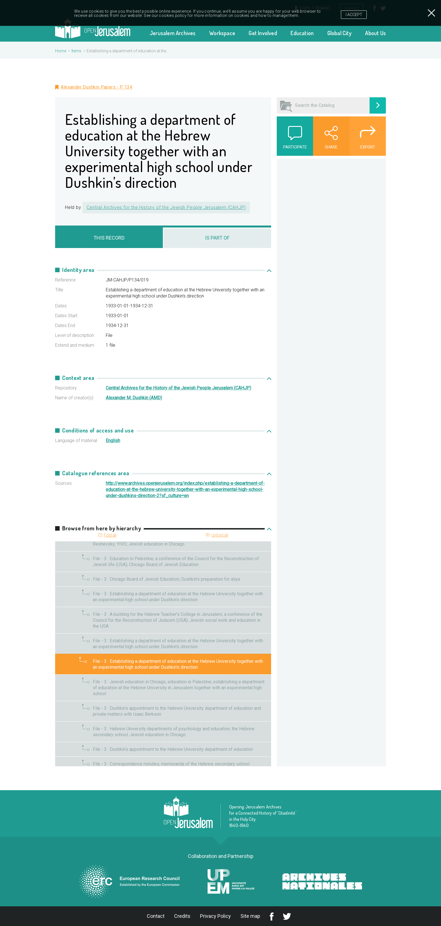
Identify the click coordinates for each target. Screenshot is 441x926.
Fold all (110, 535)
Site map (250, 916)
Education (302, 33)
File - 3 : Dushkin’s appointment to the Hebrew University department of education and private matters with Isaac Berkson (177, 711)
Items (76, 51)
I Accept (354, 12)
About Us (375, 33)
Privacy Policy (215, 916)
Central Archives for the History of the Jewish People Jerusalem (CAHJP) (166, 207)
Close (431, 12)
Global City (339, 33)
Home (60, 51)
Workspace (222, 33)
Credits (182, 916)
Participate (295, 147)
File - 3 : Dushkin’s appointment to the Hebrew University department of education (173, 749)
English (113, 440)
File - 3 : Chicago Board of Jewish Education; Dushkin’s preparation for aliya (166, 579)
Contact (156, 916)
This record (109, 238)
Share (331, 147)
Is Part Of (217, 238)
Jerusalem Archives (173, 33)
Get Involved (263, 33)
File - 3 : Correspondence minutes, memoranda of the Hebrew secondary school (171, 764)
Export (367, 147)
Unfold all (220, 535)
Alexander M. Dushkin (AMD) (134, 397)
